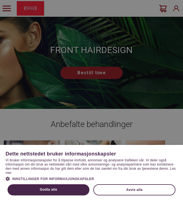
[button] (91, 178)
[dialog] (91, 100)
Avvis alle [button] (134, 190)
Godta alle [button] (48, 190)
